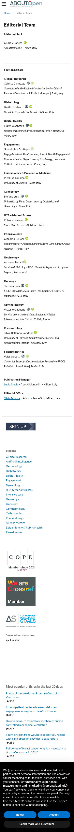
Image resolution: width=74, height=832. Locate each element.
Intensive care (14, 494)
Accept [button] (54, 814)
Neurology (12, 499)
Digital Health (14, 475)
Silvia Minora (12, 398)
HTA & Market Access (19, 489)
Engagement (13, 480)
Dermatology (14, 466)
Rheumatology (15, 518)
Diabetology (13, 471)
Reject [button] (20, 814)
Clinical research (16, 456)
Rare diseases (14, 532)
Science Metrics (15, 522)
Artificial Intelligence (19, 461)
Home (7, 13)
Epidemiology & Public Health (24, 527)
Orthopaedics (14, 513)
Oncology (12, 504)
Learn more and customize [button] (37, 824)
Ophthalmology (15, 508)
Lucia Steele (11, 384)
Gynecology (13, 485)
